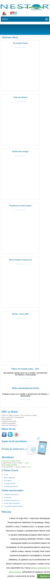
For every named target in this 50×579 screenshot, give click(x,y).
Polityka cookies (10, 483)
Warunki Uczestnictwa (11, 494)
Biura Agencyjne (9, 478)
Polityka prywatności (11, 486)
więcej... (27, 463)
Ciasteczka (7, 497)
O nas (6, 475)
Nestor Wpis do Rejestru (12, 503)
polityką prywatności (38, 568)
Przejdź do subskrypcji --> (14, 448)
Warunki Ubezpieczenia (11, 500)
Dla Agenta (7, 480)
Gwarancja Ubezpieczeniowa (13, 506)
